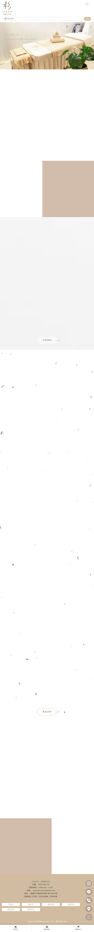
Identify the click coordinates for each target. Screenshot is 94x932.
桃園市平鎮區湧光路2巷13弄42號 (43, 893)
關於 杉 (31, 904)
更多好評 (49, 712)
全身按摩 (47, 916)
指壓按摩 (55, 916)
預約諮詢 (70, 904)
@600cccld (45, 881)
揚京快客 (39, 921)
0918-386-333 (43, 884)
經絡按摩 (29, 916)
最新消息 (10, 909)
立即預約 (49, 340)
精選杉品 (30, 909)
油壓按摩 (64, 916)
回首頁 (10, 904)
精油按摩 (38, 916)
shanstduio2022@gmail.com (44, 890)
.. (54, 921)
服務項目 (50, 904)
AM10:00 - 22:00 (46, 887)
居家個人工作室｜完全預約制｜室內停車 (40, 896)
